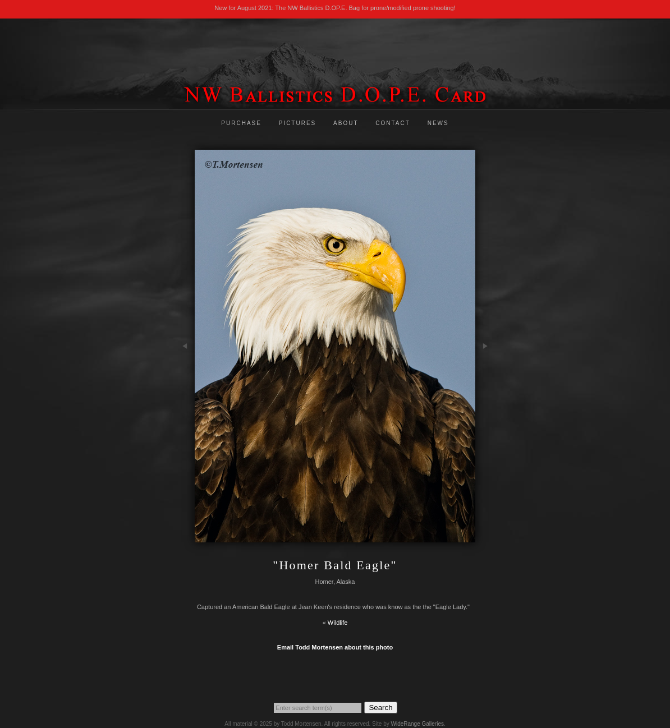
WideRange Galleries (417, 724)
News (438, 123)
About (345, 123)
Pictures (297, 123)
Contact (392, 123)
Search (380, 707)
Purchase (241, 123)
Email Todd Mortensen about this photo (335, 647)
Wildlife (337, 622)
